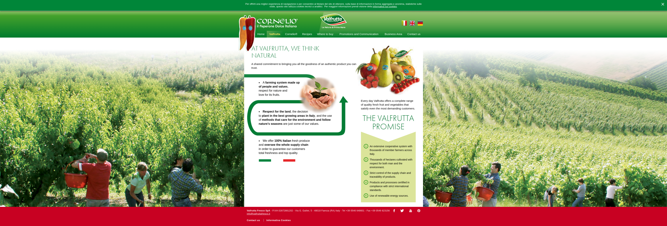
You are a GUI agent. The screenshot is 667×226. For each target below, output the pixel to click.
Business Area (393, 34)
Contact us (413, 34)
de (420, 23)
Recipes (307, 34)
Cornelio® (291, 34)
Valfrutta (274, 34)
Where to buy (325, 34)
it (404, 23)
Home (261, 34)
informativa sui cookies (385, 6)
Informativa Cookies (278, 220)
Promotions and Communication (358, 34)
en (412, 23)
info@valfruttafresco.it (258, 214)
